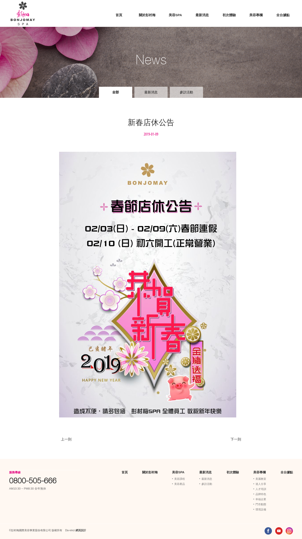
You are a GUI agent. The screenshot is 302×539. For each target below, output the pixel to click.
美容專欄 (256, 15)
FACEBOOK (268, 531)
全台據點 (283, 15)
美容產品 (179, 484)
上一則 (66, 439)
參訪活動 (186, 92)
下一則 (235, 439)
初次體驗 (229, 15)
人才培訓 (261, 489)
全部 (115, 92)
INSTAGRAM (289, 531)
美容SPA (175, 15)
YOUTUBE (279, 531)
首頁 (119, 15)
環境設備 (261, 509)
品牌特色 (261, 494)
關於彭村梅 (147, 15)
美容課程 (179, 478)
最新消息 (202, 15)
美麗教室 (261, 478)
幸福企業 (261, 499)
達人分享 (261, 484)
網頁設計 (81, 530)
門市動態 (261, 504)
